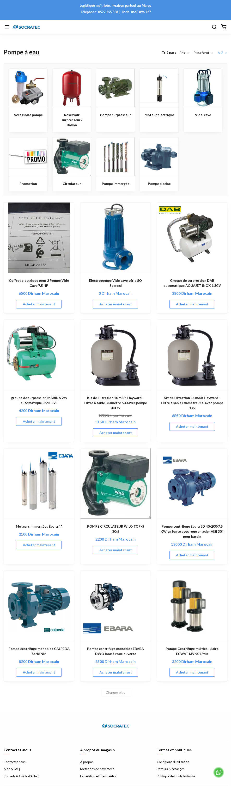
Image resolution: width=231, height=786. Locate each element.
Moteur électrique (159, 115)
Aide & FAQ (12, 769)
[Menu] (7, 27)
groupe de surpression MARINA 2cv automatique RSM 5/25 (39, 400)
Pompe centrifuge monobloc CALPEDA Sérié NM (39, 651)
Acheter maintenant (39, 304)
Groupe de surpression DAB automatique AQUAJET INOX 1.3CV (192, 283)
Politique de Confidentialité (176, 776)
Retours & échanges (170, 769)
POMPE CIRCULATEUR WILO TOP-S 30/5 (115, 528)
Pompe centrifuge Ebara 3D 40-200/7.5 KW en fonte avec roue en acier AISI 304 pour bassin (192, 531)
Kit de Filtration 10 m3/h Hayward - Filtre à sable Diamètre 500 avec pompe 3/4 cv (115, 403)
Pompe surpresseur (115, 115)
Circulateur (72, 184)
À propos (86, 762)
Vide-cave (203, 115)
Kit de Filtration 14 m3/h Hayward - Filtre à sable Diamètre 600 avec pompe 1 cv (192, 403)
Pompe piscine (159, 184)
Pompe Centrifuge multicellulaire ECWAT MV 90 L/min (192, 651)
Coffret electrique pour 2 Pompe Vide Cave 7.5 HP (39, 283)
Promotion (28, 184)
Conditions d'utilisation (173, 762)
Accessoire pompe (28, 115)
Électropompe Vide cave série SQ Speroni (115, 283)
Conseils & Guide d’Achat (21, 776)
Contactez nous (14, 762)
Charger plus (115, 692)
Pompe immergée (115, 184)
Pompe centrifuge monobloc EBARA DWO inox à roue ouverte (115, 651)
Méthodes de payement (97, 769)
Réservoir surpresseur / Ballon (71, 120)
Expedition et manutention (98, 776)
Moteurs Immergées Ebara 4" (39, 526)
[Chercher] (214, 27)
